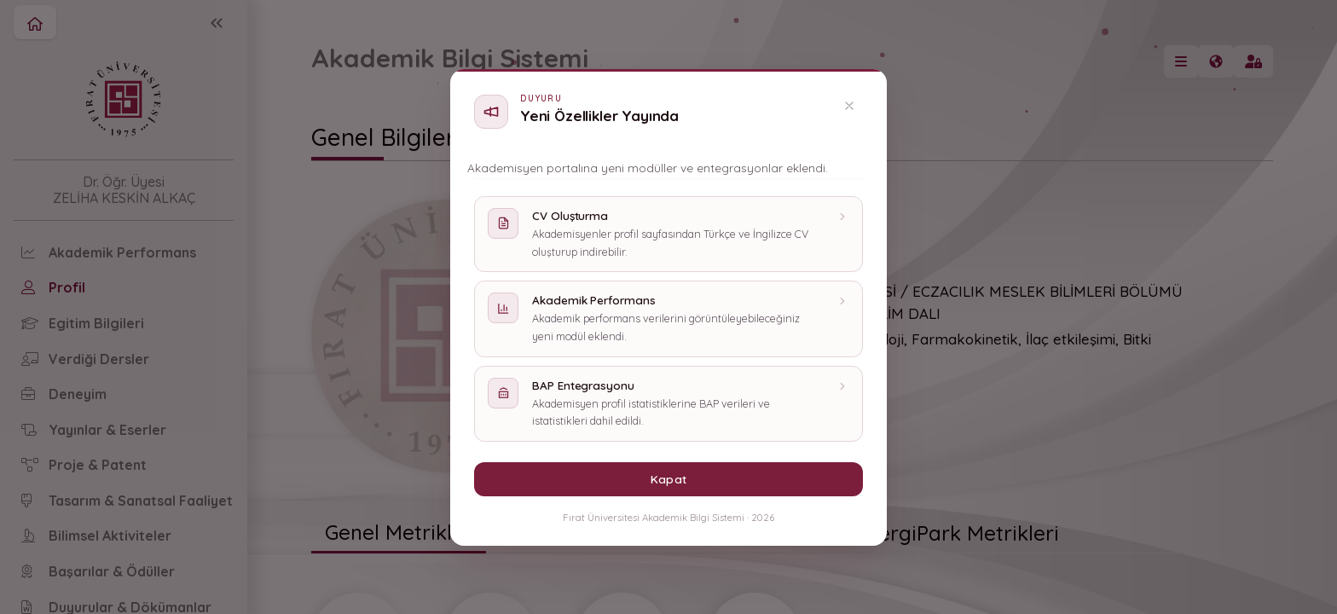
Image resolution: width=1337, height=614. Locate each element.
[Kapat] (849, 105)
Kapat (668, 479)
